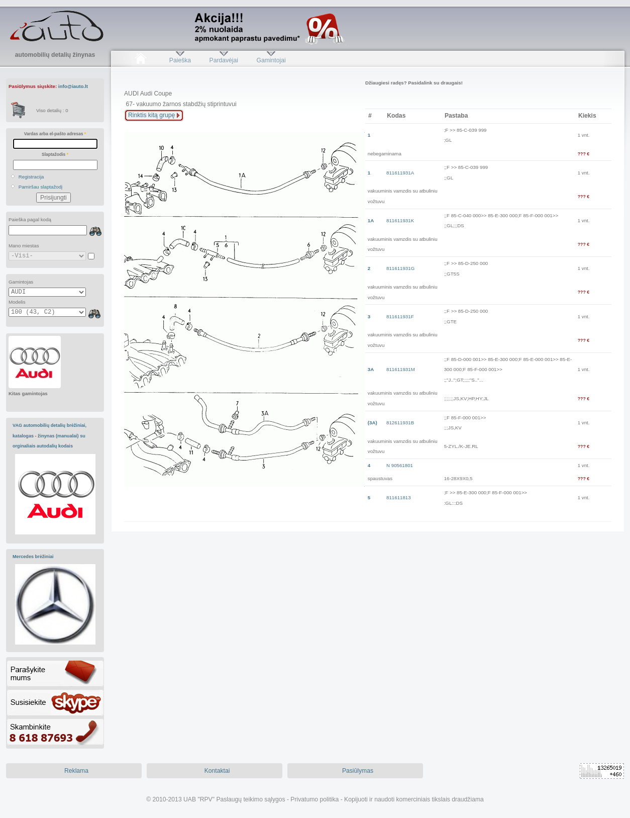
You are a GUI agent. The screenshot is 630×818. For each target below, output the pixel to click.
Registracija (31, 176)
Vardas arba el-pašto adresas (55, 133)
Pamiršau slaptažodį (41, 187)
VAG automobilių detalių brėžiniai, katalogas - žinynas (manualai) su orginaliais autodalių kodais (49, 435)
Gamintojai (270, 60)
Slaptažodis (55, 154)
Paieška (180, 60)
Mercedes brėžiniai (33, 556)
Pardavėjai (223, 60)
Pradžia (140, 60)
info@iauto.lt (73, 86)
